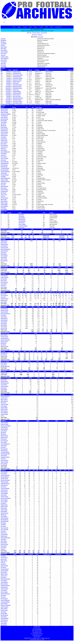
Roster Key (34, 34)
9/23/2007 (8, 81)
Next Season (44, 32)
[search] (23, 22)
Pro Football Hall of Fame (37, 633)
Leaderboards (58, 27)
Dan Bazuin (21, 216)
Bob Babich (3, 40)
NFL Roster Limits (37, 632)
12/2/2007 (8, 96)
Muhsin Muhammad (5, 178)
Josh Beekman (4, 115)
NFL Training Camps (37, 631)
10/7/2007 (8, 84)
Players (35, 27)
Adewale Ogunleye (5, 181)
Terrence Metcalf (4, 174)
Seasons (25, 27)
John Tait (3, 196)
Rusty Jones (4, 53)
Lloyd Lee (3, 55)
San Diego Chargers (17, 78)
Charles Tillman (4, 197)
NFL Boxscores (37, 628)
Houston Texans (16, 71)
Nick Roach (3, 193)
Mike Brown (3, 125)
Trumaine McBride (5, 168)
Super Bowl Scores (37, 635)
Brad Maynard (4, 166)
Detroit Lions (16, 83)
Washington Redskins (18, 98)
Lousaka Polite (4, 191)
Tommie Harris (4, 146)
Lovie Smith (40, 36)
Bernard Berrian (4, 119)
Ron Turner (3, 65)
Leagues (19, 27)
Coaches (41, 27)
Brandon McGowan (5, 171)
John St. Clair (4, 194)
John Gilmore (4, 138)
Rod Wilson (3, 207)
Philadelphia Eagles (17, 88)
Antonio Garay (4, 133)
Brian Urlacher (4, 201)
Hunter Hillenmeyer (5, 151)
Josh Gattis (3, 137)
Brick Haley (3, 48)
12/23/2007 (8, 101)
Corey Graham (4, 142)
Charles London (4, 56)
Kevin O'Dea (4, 60)
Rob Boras (3, 42)
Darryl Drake (4, 46)
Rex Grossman (4, 145)
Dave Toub (3, 63)
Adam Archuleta (4, 112)
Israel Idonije (4, 153)
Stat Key (40, 34)
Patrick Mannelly (4, 161)
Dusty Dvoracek (4, 132)
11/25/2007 (8, 94)
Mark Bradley (4, 120)
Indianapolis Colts (17, 73)
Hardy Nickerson (4, 58)
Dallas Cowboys (16, 81)
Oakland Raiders (17, 91)
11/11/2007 (8, 91)
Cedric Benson (4, 117)
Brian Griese (4, 143)
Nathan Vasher (4, 202)
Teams (30, 27)
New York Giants (17, 96)
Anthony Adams (4, 109)
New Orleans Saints (17, 102)
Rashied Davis (4, 130)
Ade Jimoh (3, 155)
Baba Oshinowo (4, 186)
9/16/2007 (8, 79)
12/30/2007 (8, 102)
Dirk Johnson (4, 156)
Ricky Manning (4, 165)
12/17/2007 (8, 99)
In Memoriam (37, 626)
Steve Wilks (3, 66)
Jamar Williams (4, 206)
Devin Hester (4, 150)
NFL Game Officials (37, 629)
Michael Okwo (22, 219)
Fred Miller (3, 176)
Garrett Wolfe (4, 209)
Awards (51, 27)
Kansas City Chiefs (17, 79)
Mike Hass (3, 148)
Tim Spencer (4, 61)
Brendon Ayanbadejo (5, 114)
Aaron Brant (21, 227)
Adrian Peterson (4, 189)
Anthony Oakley (4, 179)
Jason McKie (4, 173)
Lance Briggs (4, 122)
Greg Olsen (3, 183)
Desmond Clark (4, 128)
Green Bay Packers (17, 84)
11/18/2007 (8, 93)
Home (14, 27)
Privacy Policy (37, 636)
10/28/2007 (8, 89)
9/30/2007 (8, 83)
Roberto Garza (4, 135)
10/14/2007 (8, 86)
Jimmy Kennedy (4, 158)
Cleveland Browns (17, 76)
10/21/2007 (8, 88)
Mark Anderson (4, 110)
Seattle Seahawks (17, 93)
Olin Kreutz (3, 160)
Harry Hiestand (4, 51)
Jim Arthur (3, 38)
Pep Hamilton (4, 50)
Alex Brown (3, 123)
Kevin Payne (4, 188)
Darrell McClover (5, 170)
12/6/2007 (8, 98)
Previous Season (36, 32)
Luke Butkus (4, 43)
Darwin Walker (4, 204)
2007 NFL (29, 32)
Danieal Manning (5, 163)
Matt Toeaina (4, 199)
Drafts (46, 27)
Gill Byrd (3, 45)
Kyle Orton (3, 184)
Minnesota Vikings (17, 86)
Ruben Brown (4, 127)
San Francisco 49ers (17, 75)
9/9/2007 (9, 78)
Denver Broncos (16, 94)
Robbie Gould (4, 140)
